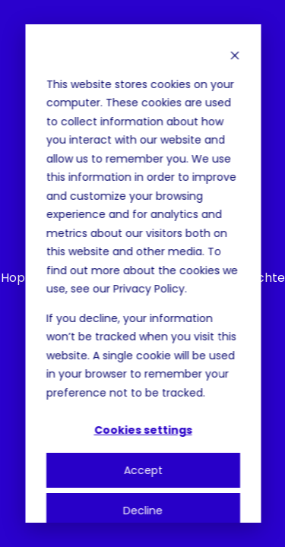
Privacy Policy (148, 288)
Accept (142, 470)
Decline (143, 510)
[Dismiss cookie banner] (234, 55)
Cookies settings (142, 430)
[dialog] (142, 273)
